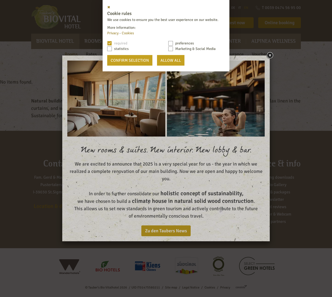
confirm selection (130, 60)
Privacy (113, 33)
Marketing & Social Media (195, 49)
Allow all (170, 60)
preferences (184, 43)
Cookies (128, 33)
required (120, 43)
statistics (121, 49)
